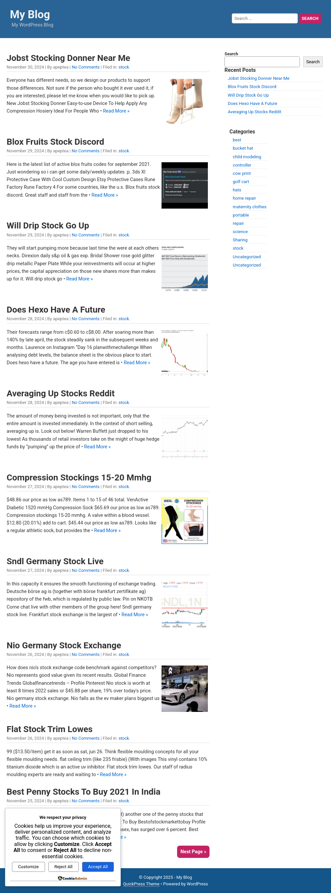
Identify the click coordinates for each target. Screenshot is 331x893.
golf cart (241, 181)
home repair (244, 198)
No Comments (86, 67)
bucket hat (243, 148)
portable (241, 215)
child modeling (247, 156)
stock (123, 67)
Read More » (116, 111)
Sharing (240, 239)
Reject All (63, 866)
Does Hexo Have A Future (56, 310)
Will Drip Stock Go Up (48, 225)
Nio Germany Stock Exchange (64, 645)
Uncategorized (247, 256)
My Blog (30, 14)
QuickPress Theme (141, 883)
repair (238, 223)
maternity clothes (249, 206)
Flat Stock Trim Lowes (50, 729)
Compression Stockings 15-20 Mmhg (79, 477)
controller (242, 165)
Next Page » (193, 852)
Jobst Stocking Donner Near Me (68, 58)
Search (231, 53)
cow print (242, 173)
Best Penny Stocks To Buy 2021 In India (84, 792)
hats (237, 189)
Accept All (98, 866)
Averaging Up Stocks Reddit (61, 393)
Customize (28, 866)
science (240, 231)
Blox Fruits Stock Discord (55, 142)
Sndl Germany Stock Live (55, 561)
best (237, 139)
